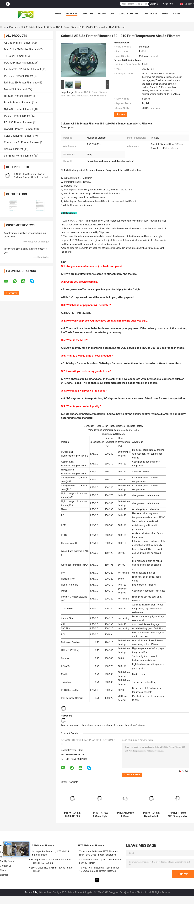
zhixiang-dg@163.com (113, 434)
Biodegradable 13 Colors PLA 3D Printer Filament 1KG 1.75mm (51, 861)
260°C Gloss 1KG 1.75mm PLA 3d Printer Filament (52, 869)
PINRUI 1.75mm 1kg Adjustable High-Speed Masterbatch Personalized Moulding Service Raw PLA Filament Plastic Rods (151, 814)
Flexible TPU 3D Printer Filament (22, 69)
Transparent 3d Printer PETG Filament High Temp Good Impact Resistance (98, 853)
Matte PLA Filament (15, 89)
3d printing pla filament (77, 725)
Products (71, 13)
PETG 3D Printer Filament (18, 75)
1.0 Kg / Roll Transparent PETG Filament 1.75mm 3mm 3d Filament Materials (99, 869)
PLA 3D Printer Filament (33, 27)
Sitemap (4, 875)
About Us (87, 13)
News (165, 13)
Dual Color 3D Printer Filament (21, 49)
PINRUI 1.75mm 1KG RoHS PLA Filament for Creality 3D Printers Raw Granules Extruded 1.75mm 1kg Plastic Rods (72, 814)
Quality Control (129, 13)
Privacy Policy (31, 892)
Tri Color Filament (14, 56)
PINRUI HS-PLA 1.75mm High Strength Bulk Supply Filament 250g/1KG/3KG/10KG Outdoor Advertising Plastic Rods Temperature (100, 814)
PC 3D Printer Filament (17, 115)
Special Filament (13, 149)
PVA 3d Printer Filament (17, 102)
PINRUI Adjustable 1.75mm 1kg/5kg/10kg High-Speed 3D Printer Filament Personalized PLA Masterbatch (125, 814)
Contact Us (150, 13)
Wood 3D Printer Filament (18, 129)
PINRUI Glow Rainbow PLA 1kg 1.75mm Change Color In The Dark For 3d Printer (31, 177)
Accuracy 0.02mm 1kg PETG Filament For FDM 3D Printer (100, 861)
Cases (176, 13)
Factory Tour (106, 13)
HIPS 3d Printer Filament (18, 95)
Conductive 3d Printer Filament (21, 142)
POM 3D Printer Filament (18, 122)
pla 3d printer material (101, 725)
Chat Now (168, 3)
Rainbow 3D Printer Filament (20, 82)
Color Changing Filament (18, 135)
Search (153, 4)
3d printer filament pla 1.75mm (129, 725)
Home (57, 13)
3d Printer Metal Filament (18, 155)
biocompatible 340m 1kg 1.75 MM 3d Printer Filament (50, 853)
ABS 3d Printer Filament (17, 42)
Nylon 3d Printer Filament (18, 109)
